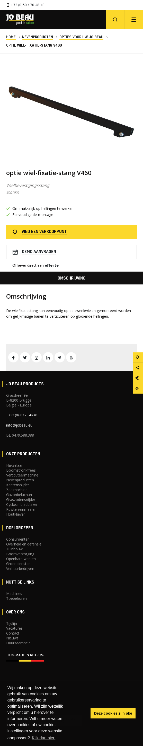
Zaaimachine (17, 489)
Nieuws (12, 638)
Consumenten (18, 539)
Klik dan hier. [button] (44, 738)
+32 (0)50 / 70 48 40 (27, 4)
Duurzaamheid (18, 642)
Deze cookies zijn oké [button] (113, 713)
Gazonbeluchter (19, 494)
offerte (52, 265)
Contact (12, 633)
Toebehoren (16, 598)
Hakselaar (14, 465)
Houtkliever (15, 514)
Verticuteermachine (22, 475)
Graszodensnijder (20, 499)
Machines (14, 593)
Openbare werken (21, 558)
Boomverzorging (20, 553)
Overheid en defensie (23, 544)
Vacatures (14, 628)
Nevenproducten (20, 480)
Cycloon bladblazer (22, 504)
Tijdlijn (11, 623)
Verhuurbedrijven (20, 568)
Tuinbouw (14, 549)
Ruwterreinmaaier (21, 509)
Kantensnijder (17, 484)
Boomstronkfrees (21, 470)
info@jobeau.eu (19, 425)
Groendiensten (18, 563)
